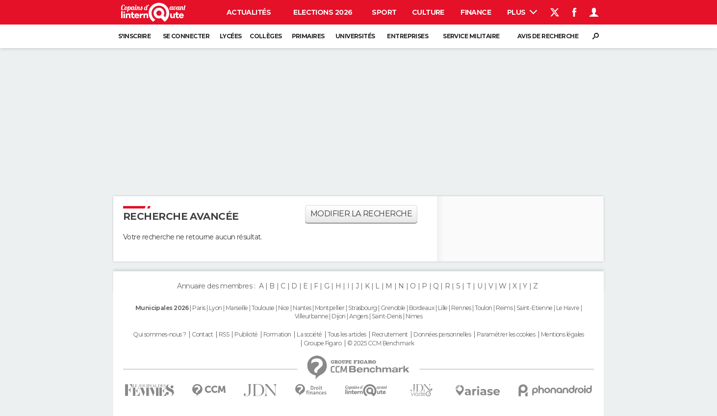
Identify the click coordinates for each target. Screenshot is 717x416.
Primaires (308, 36)
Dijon (338, 316)
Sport (384, 12)
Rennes (461, 308)
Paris (198, 308)
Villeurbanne (311, 316)
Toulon (483, 308)
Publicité (245, 334)
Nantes (302, 308)
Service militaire (471, 36)
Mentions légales (562, 334)
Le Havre (568, 308)
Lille (443, 308)
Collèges (266, 36)
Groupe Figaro (323, 343)
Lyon (215, 308)
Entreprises (407, 36)
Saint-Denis (387, 316)
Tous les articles (347, 334)
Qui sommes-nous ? (159, 334)
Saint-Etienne (534, 308)
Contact (202, 334)
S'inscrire (134, 36)
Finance (476, 12)
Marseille (237, 308)
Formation (277, 334)
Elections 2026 (322, 12)
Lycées (231, 36)
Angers (358, 316)
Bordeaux (422, 308)
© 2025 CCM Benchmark (380, 343)
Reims (504, 308)
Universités (355, 36)
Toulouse (263, 308)
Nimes (414, 316)
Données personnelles (442, 334)
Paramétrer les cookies (506, 334)
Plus (522, 12)
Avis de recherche (547, 36)
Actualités (249, 12)
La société (309, 334)
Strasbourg (362, 308)
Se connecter (186, 36)
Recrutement (390, 334)
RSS (224, 334)
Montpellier (330, 308)
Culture (428, 12)
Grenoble (393, 308)
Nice (283, 308)
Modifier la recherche (361, 213)
